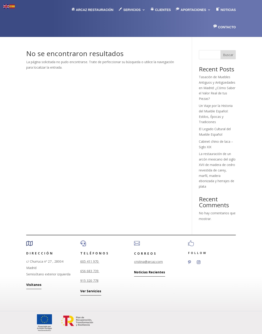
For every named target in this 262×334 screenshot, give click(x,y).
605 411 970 (89, 261)
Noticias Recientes (149, 272)
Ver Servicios (90, 291)
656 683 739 (89, 271)
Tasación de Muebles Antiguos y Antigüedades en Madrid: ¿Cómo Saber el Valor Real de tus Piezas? (217, 88)
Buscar (228, 55)
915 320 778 (89, 280)
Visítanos (34, 284)
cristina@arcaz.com (148, 261)
